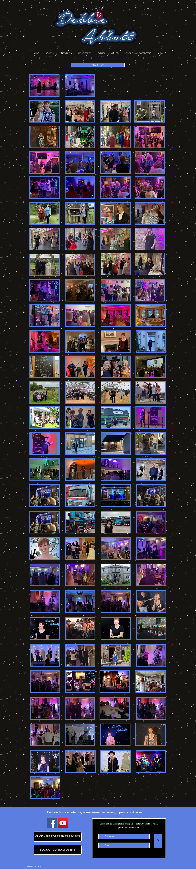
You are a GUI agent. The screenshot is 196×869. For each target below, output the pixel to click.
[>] (158, 841)
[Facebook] (52, 823)
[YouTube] (63, 823)
